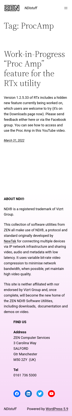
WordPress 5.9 (57, 409)
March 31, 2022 (14, 140)
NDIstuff (31, 8)
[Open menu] (66, 8)
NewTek (10, 241)
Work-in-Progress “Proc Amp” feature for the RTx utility (34, 68)
